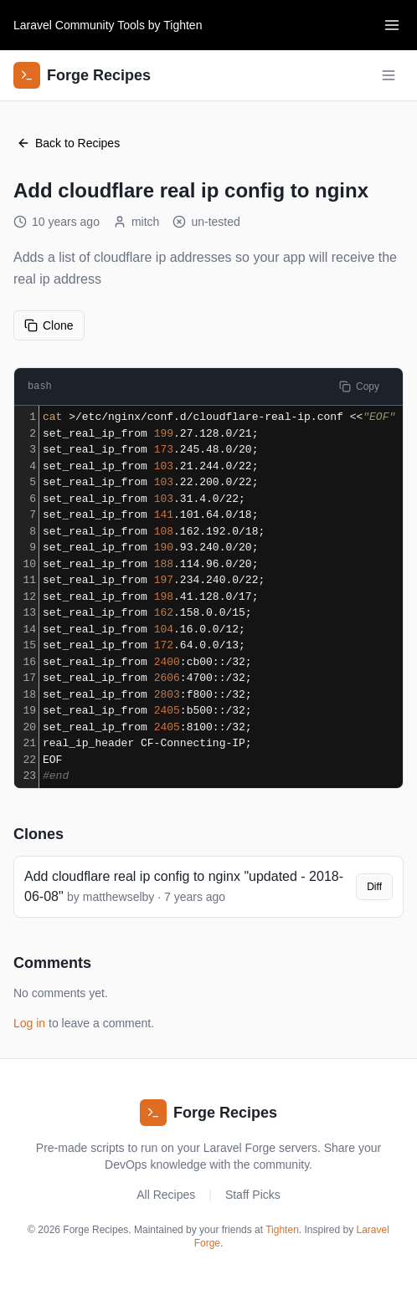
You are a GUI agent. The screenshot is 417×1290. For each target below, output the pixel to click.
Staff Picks (253, 1194)
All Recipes (165, 1194)
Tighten (182, 25)
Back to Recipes (68, 143)
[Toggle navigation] (392, 25)
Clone (49, 325)
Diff (374, 887)
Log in (29, 1023)
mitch (136, 221)
